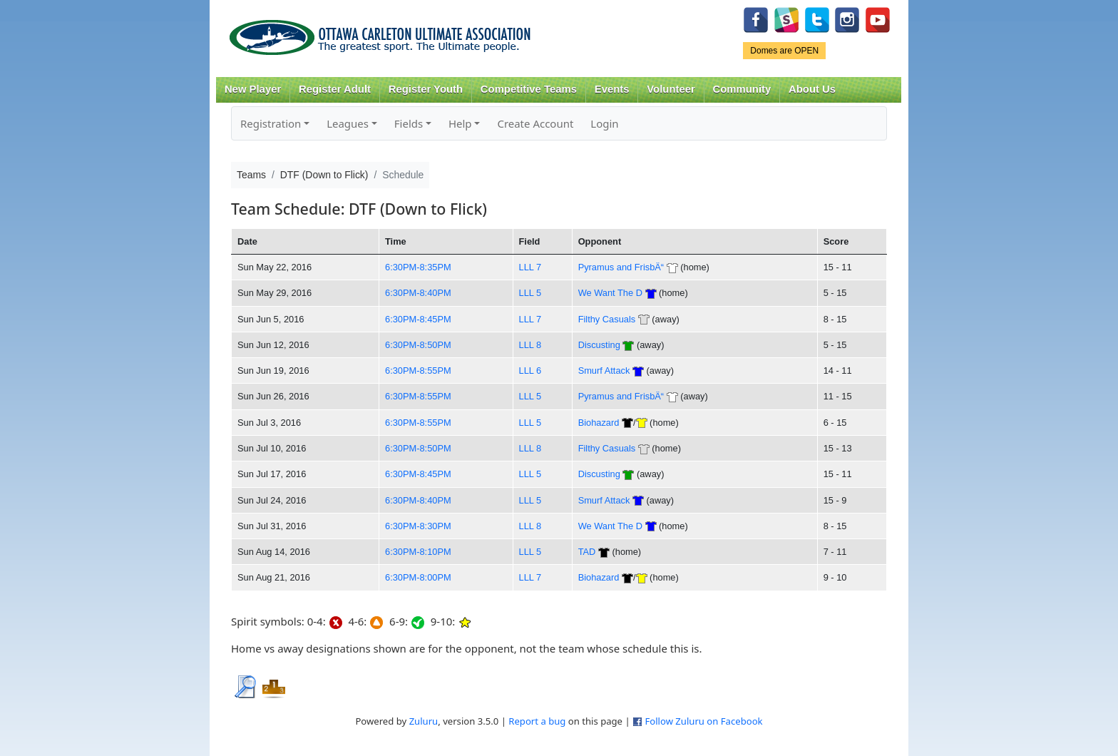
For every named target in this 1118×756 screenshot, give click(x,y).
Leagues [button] (348, 123)
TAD (587, 551)
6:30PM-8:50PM (418, 344)
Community (742, 89)
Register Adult (335, 89)
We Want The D (610, 292)
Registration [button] (270, 123)
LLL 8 (530, 344)
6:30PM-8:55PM (418, 370)
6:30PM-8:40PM (418, 292)
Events (612, 89)
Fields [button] (408, 123)
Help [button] (460, 123)
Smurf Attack (604, 370)
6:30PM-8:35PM (418, 267)
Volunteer (670, 89)
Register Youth (426, 89)
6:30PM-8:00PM (418, 577)
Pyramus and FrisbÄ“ (621, 267)
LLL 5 (530, 292)
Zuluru (424, 721)
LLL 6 (530, 370)
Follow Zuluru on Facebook (703, 721)
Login (604, 123)
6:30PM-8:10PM (418, 551)
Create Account (535, 123)
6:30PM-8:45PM (418, 319)
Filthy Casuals (607, 319)
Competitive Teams (529, 89)
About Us (812, 89)
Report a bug (536, 721)
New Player (253, 89)
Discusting (599, 344)
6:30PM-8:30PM (418, 526)
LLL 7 (530, 267)
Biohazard (599, 422)
